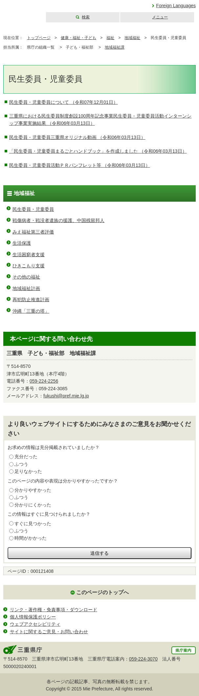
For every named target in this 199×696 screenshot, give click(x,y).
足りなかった (28, 471)
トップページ (39, 37)
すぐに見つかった (32, 523)
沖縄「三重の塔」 (30, 311)
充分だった (25, 456)
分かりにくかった (32, 504)
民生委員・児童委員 (33, 209)
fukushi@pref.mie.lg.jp (66, 395)
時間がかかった (30, 538)
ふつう (21, 464)
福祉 (110, 37)
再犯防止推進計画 (30, 299)
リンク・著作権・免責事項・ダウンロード (53, 609)
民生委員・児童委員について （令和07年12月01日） (63, 102)
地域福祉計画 (26, 288)
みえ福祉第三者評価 (33, 232)
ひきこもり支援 (28, 265)
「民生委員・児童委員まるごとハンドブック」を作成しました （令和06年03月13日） (98, 151)
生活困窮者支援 (28, 254)
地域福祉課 (114, 47)
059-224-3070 (143, 659)
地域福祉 (132, 37)
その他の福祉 (26, 277)
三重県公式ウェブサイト (22, 11)
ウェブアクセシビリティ (35, 624)
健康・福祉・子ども (78, 37)
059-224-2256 (44, 381)
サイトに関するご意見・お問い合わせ (49, 631)
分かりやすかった (32, 490)
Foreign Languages (176, 5)
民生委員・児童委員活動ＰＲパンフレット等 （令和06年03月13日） (79, 165)
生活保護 (21, 243)
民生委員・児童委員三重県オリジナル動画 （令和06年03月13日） (77, 137)
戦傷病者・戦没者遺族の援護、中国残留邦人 (58, 220)
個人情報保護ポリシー (33, 616)
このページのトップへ (102, 592)
